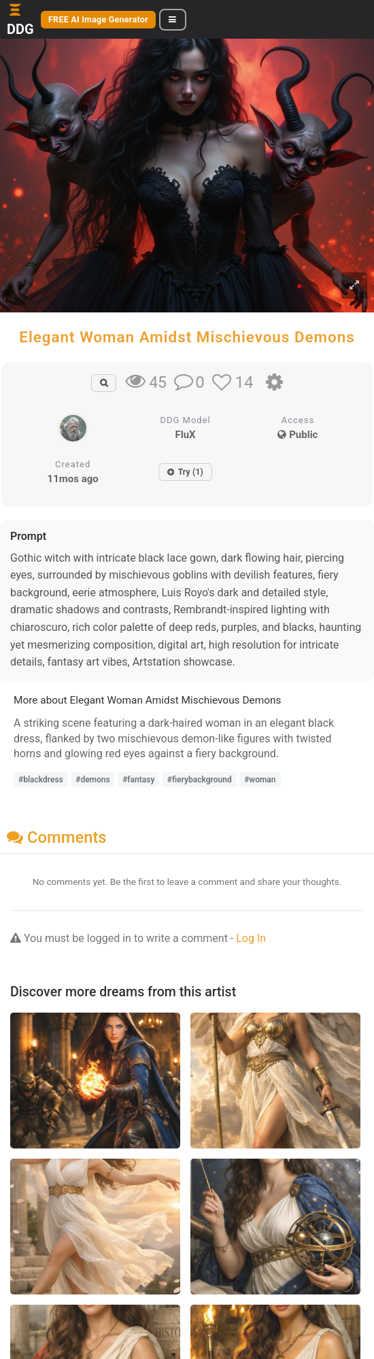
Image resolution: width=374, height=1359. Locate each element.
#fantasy (138, 779)
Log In (251, 938)
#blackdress (40, 779)
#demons (92, 779)
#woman (259, 779)
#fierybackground (199, 779)
